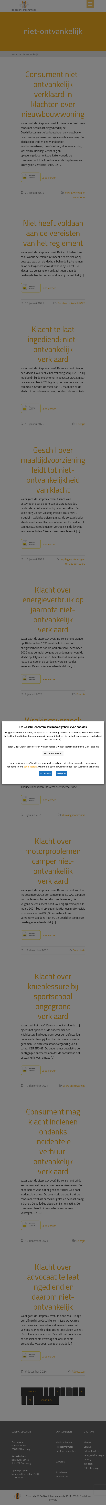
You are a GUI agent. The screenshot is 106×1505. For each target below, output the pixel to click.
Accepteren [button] (45, 773)
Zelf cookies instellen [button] (53, 753)
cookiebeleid (30, 766)
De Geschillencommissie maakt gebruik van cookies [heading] (53, 727)
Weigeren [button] (61, 773)
